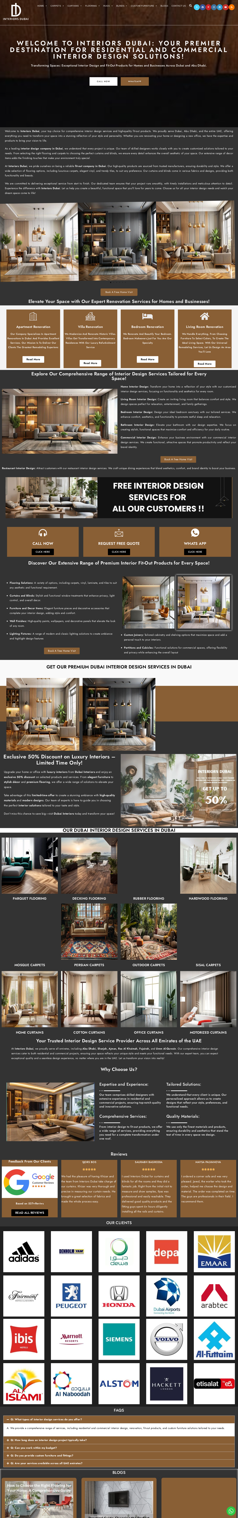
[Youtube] (226, 7)
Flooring (92, 6)
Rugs (108, 6)
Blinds (122, 6)
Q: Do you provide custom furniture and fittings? (42, 1455)
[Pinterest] (208, 7)
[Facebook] (203, 7)
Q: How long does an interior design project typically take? (49, 1440)
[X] (197, 7)
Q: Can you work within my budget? (34, 1448)
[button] (119, 1419)
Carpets (57, 6)
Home (42, 6)
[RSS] (232, 7)
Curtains (75, 6)
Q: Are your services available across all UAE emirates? (46, 1463)
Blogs (164, 6)
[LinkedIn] (220, 7)
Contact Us (178, 6)
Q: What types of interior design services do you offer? (46, 1419)
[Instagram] (214, 7)
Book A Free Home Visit (119, 292)
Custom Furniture (144, 6)
